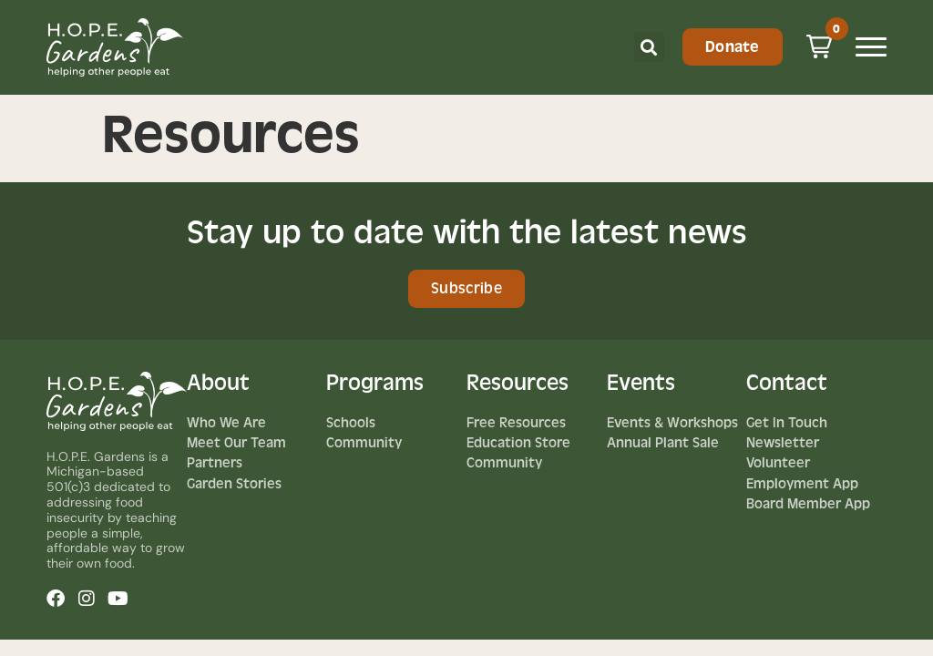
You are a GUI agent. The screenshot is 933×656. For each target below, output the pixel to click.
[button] (649, 47)
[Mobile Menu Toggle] (871, 47)
